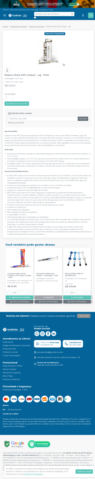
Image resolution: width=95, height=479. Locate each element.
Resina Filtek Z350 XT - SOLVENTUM (74, 275)
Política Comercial (10, 352)
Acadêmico (44, 10)
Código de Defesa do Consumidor (16, 345)
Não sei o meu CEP (16, 122)
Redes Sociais (24, 10)
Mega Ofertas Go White (12, 366)
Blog (51, 10)
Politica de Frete (9, 349)
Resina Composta (36, 27)
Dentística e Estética (18, 27)
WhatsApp (34, 10)
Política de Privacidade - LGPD (15, 390)
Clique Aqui (83, 316)
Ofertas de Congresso (12, 373)
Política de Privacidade (33, 474)
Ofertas (5, 10)
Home (5, 27)
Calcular (83, 119)
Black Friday (8, 376)
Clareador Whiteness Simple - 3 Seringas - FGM (47, 275)
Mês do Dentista (9, 369)
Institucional (13, 10)
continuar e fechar (84, 471)
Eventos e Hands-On (11, 379)
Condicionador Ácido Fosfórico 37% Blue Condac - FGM (19, 276)
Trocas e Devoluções (11, 356)
